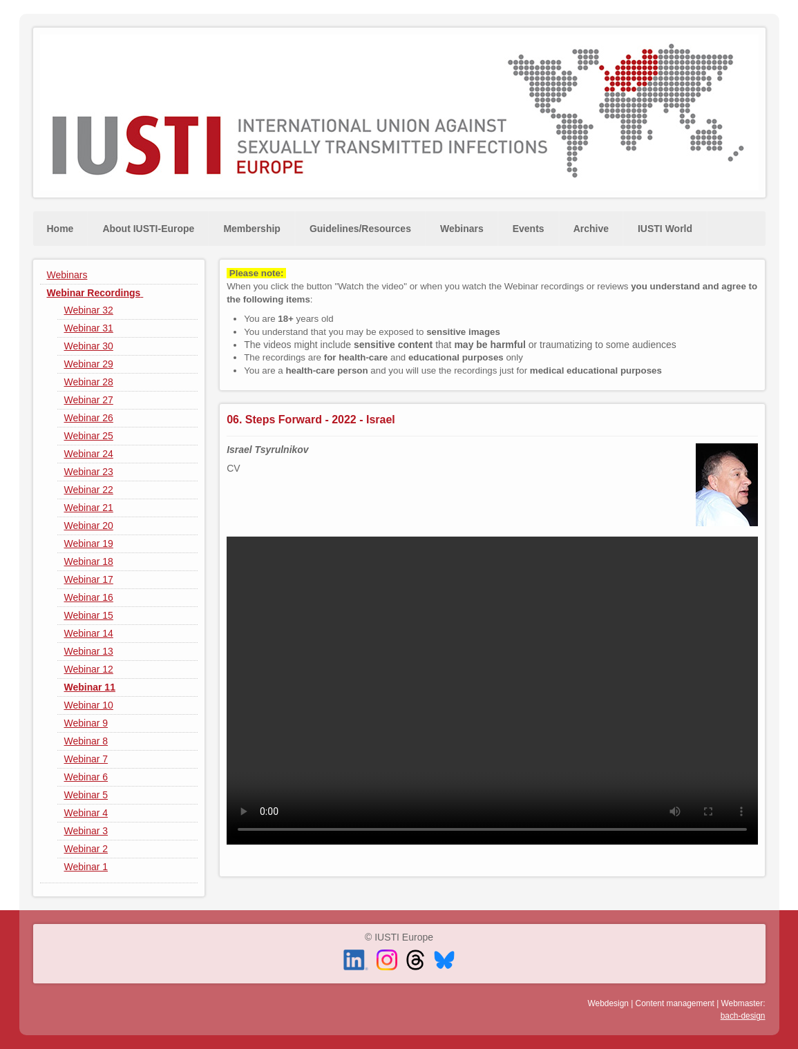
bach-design (743, 1016)
